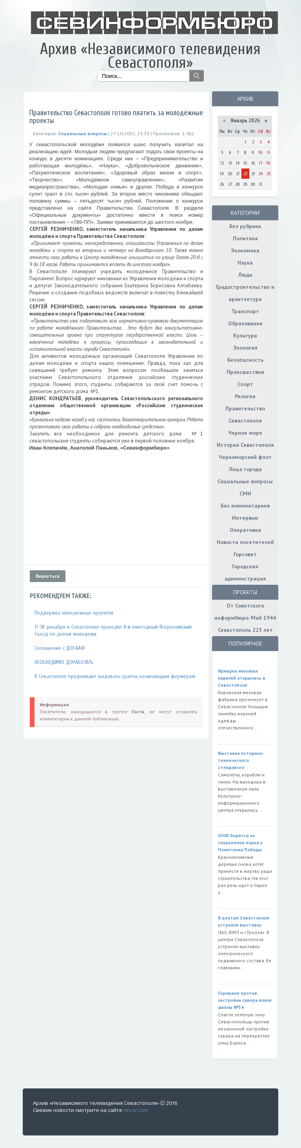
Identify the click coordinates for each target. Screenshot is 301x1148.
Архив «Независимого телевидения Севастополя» (150, 56)
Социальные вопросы (245, 481)
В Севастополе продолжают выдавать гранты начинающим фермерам (114, 676)
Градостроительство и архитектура (245, 293)
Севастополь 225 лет (245, 629)
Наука (245, 262)
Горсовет (245, 554)
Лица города (245, 469)
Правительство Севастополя (245, 414)
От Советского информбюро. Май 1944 (245, 611)
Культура (245, 335)
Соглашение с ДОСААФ (59, 648)
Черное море (245, 432)
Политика (245, 238)
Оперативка (245, 529)
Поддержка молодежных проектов (74, 612)
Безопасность (245, 359)
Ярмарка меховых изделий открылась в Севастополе (241, 678)
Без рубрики (245, 226)
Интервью (245, 517)
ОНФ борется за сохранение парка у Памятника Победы (240, 842)
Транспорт (245, 311)
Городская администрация (245, 572)
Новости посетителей (245, 542)
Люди (245, 274)
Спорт (245, 384)
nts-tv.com (135, 1110)
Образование (245, 323)
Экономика (245, 250)
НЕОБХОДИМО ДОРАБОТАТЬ (63, 662)
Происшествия (245, 371)
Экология (245, 347)
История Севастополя (245, 444)
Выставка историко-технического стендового (241, 760)
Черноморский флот (245, 457)
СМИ (245, 493)
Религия (245, 396)
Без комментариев (245, 505)
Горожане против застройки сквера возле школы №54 (245, 1000)
